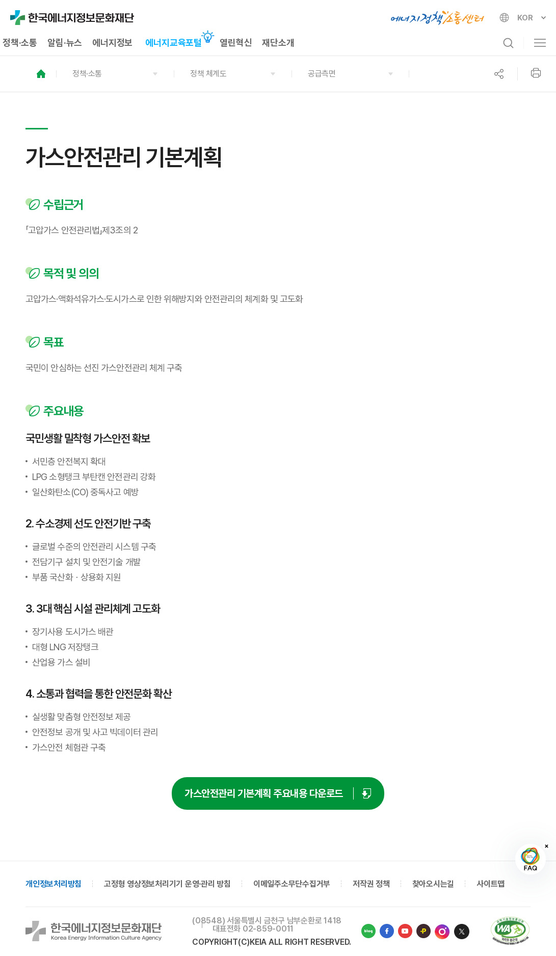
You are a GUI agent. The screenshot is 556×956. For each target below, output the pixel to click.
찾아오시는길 (433, 884)
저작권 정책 (371, 884)
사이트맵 (490, 884)
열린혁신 (236, 42)
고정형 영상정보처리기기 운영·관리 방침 (167, 884)
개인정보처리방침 (53, 884)
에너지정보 (112, 42)
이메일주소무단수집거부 (291, 884)
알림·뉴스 (64, 42)
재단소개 (278, 42)
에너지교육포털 (173, 42)
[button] (115, 74)
